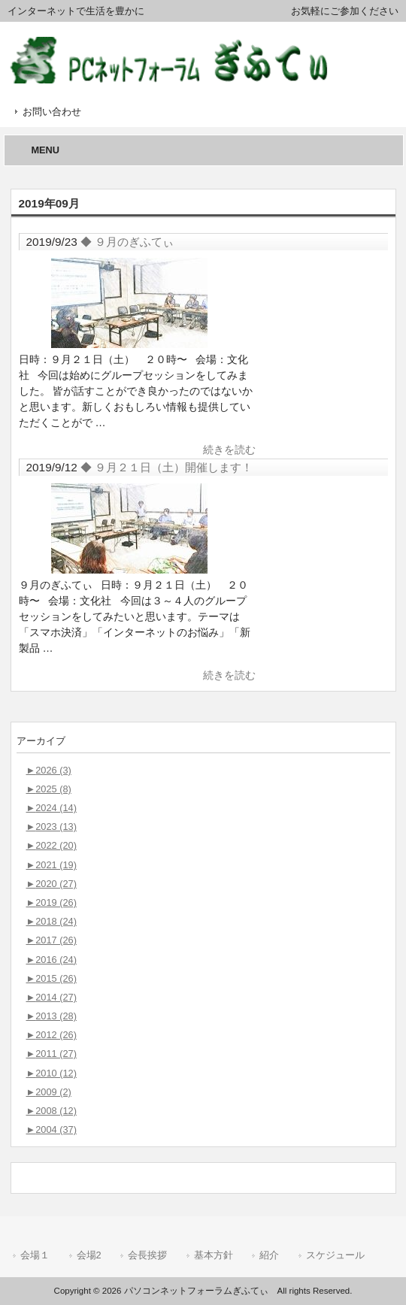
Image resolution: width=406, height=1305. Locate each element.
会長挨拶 (147, 1255)
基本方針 (213, 1255)
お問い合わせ (52, 111)
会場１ (35, 1255)
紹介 (269, 1255)
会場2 (89, 1255)
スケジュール (335, 1255)
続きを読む (229, 450)
